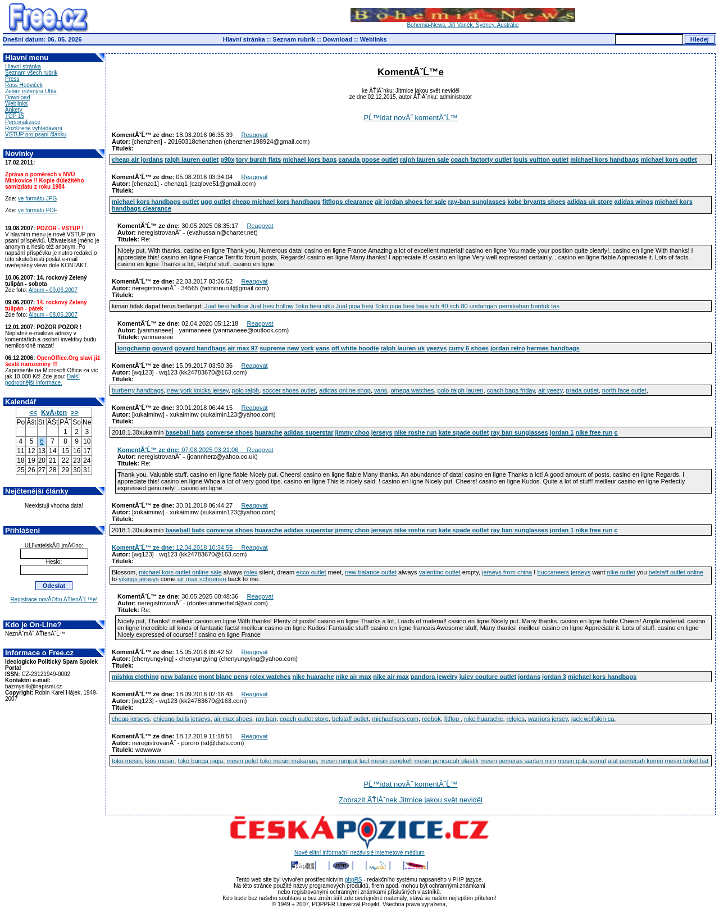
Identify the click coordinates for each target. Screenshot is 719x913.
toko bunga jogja (200, 760)
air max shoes (233, 718)
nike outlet (621, 572)
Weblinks (373, 39)
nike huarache (483, 718)
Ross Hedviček (24, 85)
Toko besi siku (314, 306)
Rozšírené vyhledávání (33, 128)
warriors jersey (548, 718)
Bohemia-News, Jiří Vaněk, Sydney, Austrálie (463, 22)
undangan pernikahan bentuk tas (514, 306)
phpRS (353, 880)
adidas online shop (345, 390)
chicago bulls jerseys (182, 718)
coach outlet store (304, 718)
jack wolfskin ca (592, 718)
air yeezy (550, 390)
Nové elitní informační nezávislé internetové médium (359, 850)
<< (33, 413)
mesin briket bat (687, 760)
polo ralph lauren (461, 390)
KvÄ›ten (54, 413)
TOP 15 (14, 116)
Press (12, 79)
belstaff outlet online (676, 572)
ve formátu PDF (37, 210)
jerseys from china (507, 572)
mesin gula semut (582, 760)
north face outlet (624, 390)
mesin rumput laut (344, 760)
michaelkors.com (395, 718)
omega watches (412, 390)
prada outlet (582, 390)
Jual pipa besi (354, 306)
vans (380, 390)
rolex (250, 572)
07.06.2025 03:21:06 (182, 449)
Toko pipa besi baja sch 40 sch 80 (421, 306)
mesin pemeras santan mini (518, 760)
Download (338, 39)
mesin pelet (242, 760)
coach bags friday (511, 390)
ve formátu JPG (37, 198)
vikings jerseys (139, 579)
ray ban (266, 718)
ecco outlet (311, 572)
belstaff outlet (350, 718)
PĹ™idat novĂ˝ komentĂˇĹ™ (411, 117)
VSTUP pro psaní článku (35, 134)
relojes (516, 718)
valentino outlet (440, 572)
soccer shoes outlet (289, 390)
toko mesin (127, 760)
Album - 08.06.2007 (53, 315)
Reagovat (255, 134)
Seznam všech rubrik (31, 73)
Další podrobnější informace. (42, 379)
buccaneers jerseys (563, 572)
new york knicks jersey (197, 390)
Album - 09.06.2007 (53, 290)
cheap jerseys (131, 718)
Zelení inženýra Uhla (31, 91)
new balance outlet (371, 572)
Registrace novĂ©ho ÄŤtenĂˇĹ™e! (53, 599)
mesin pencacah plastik (447, 760)
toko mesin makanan (288, 760)
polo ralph (245, 390)
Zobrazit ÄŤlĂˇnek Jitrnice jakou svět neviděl (411, 800)
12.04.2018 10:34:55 (177, 547)
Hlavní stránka (244, 39)
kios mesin (159, 760)
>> (75, 413)
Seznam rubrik (293, 39)
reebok (431, 718)
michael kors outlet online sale (180, 572)
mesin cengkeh (392, 760)
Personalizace (22, 122)
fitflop (452, 718)
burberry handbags (137, 390)
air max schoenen (202, 579)
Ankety (13, 110)
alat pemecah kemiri (635, 760)
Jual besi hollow (226, 306)
